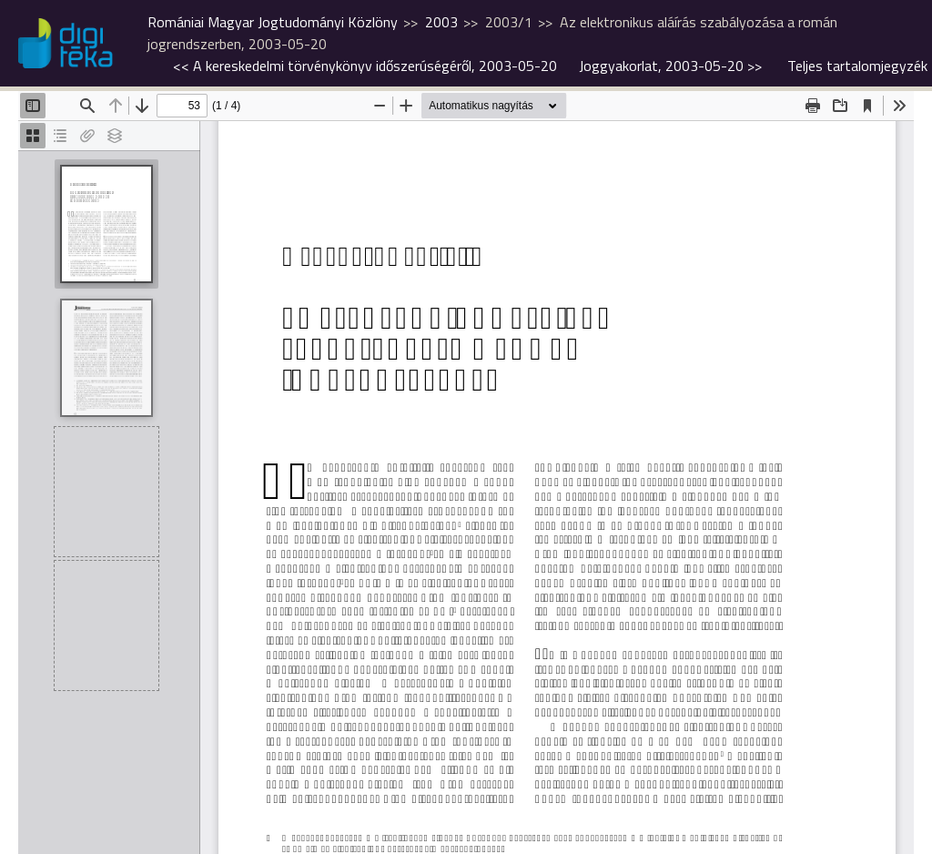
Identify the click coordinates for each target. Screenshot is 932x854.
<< (365, 65)
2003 (441, 22)
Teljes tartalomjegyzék (857, 65)
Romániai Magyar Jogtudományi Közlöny (272, 22)
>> (670, 65)
